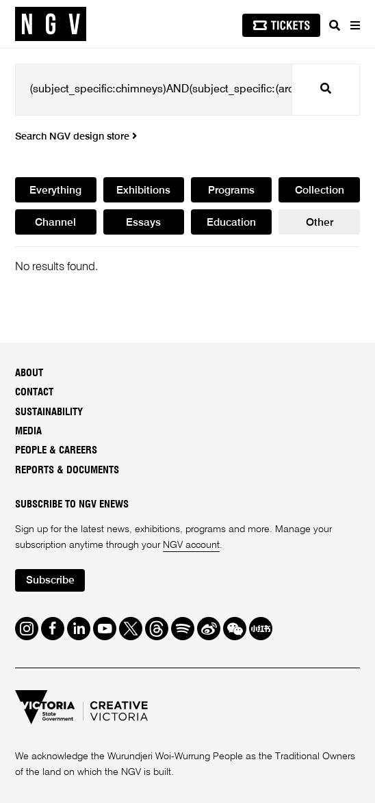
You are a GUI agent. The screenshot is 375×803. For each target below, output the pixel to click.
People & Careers (56, 450)
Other (319, 223)
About (29, 373)
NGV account (191, 545)
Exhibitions (143, 190)
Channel (55, 223)
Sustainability (49, 412)
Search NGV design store (76, 137)
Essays (143, 223)
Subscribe (50, 580)
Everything (55, 190)
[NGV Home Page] (50, 24)
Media (28, 431)
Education (231, 223)
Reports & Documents (67, 470)
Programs (231, 190)
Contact (34, 392)
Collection (319, 190)
